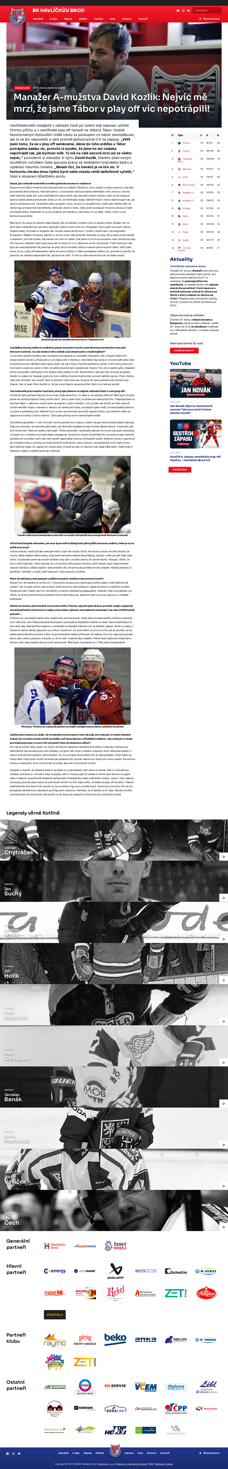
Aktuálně (63, 1453)
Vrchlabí (184, 208)
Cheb (183, 177)
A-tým (76, 1453)
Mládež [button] (83, 19)
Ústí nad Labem (184, 249)
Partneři (143, 19)
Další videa (180, 469)
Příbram (184, 143)
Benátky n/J (186, 192)
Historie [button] (127, 19)
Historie (151, 1453)
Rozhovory (22, 88)
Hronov (184, 151)
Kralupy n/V (186, 200)
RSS (151, 1464)
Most (183, 224)
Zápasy (88, 1453)
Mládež (100, 1453)
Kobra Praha (186, 184)
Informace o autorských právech (131, 1464)
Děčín (183, 216)
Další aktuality (184, 350)
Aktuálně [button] (38, 19)
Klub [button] (113, 19)
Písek (183, 232)
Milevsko (185, 169)
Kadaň (183, 240)
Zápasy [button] (68, 19)
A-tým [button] (53, 19)
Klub (140, 1453)
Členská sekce (209, 19)
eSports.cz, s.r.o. (106, 1464)
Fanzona (129, 1453)
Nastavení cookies (164, 1464)
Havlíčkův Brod (185, 160)
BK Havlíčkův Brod (58, 10)
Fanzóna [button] (98, 19)
